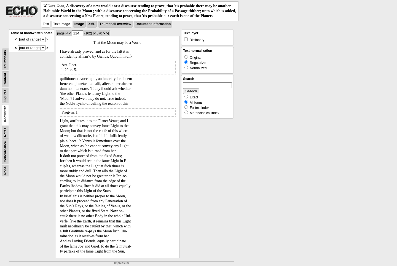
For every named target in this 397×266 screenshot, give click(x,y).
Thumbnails (5, 59)
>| (107, 33)
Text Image (61, 24)
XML (91, 24)
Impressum (121, 263)
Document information (153, 24)
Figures (5, 95)
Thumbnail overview (115, 24)
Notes (5, 132)
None (5, 170)
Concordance (5, 151)
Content (5, 79)
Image (79, 24)
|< (66, 33)
